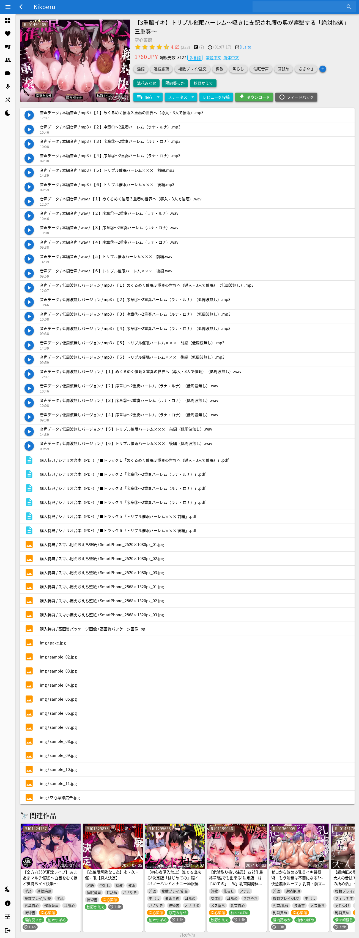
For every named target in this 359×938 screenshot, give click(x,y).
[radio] (138, 47)
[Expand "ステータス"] (181, 97)
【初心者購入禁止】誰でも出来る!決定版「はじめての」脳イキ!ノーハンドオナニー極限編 (174, 877)
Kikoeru (44, 6)
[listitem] (7, 20)
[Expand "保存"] (148, 97)
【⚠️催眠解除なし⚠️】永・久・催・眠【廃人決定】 (112, 874)
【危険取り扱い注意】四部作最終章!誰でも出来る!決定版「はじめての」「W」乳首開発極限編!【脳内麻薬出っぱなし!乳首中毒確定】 (236, 883)
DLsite (245, 47)
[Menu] (8, 7)
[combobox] (300, 7)
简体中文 (231, 57)
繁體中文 (213, 57)
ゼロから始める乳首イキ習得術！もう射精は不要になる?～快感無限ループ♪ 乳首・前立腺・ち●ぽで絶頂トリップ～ (297, 880)
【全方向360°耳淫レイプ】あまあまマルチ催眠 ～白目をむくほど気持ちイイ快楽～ (50, 877)
